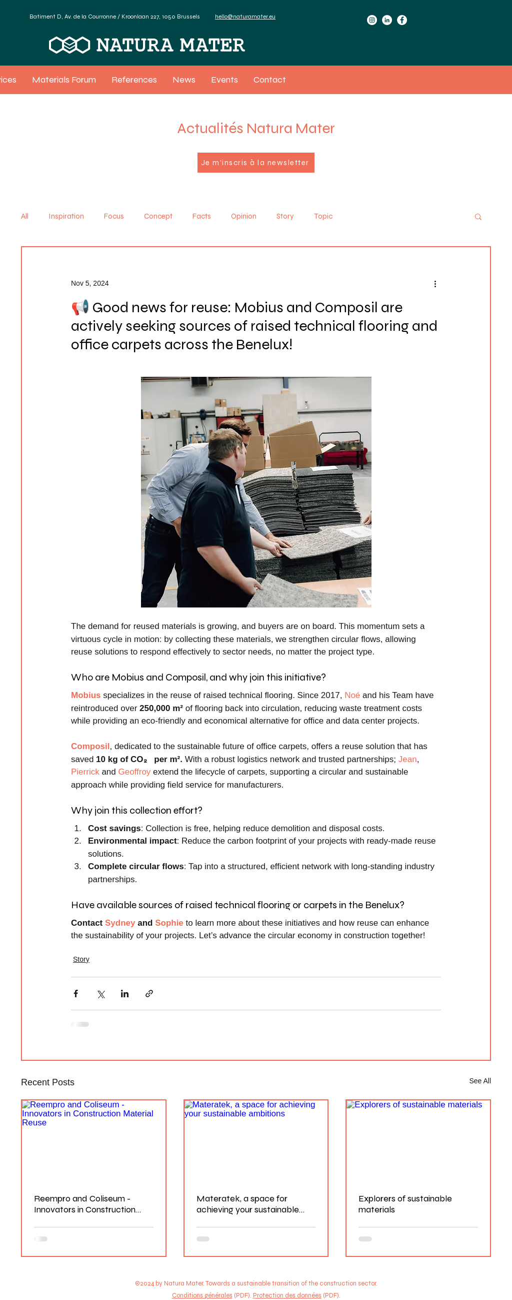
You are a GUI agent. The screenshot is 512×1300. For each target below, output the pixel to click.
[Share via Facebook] (75, 993)
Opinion (243, 216)
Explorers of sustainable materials (405, 1204)
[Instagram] (372, 20)
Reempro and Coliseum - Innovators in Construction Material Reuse (85, 1204)
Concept (158, 216)
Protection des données (287, 1295)
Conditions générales (202, 1295)
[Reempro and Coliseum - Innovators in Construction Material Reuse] (94, 1140)
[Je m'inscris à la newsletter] (256, 163)
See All (480, 1081)
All (24, 216)
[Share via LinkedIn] (125, 993)
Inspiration (66, 216)
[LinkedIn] (387, 20)
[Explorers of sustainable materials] (418, 1140)
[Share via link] (149, 993)
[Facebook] (402, 20)
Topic (323, 216)
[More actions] (435, 283)
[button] (478, 216)
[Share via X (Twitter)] (100, 993)
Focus (114, 216)
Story (285, 216)
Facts (201, 216)
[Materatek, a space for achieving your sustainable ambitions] (256, 1140)
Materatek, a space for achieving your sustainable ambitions (247, 1204)
